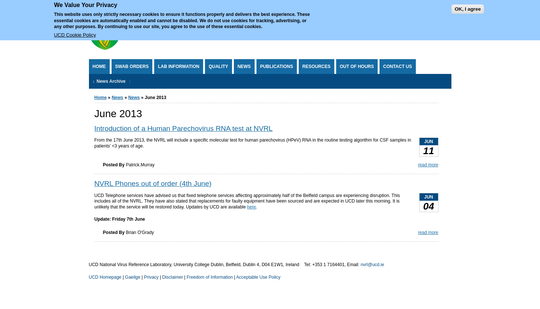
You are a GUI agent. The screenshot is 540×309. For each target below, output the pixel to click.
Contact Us (397, 66)
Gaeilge (132, 277)
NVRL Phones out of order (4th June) (153, 183)
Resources (316, 66)
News (244, 66)
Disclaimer (172, 277)
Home (99, 66)
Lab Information (178, 66)
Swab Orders (132, 66)
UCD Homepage (105, 277)
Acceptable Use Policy (258, 277)
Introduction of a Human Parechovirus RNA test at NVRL (184, 128)
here (251, 207)
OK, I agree (468, 6)
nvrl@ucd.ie (372, 264)
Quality (218, 66)
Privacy (151, 277)
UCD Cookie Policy (75, 32)
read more (428, 164)
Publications (276, 66)
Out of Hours (357, 66)
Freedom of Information (209, 277)
